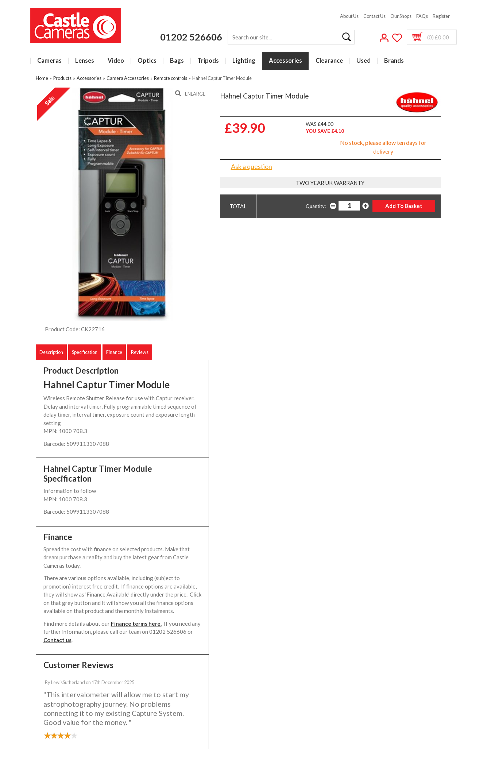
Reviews (139, 352)
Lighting (243, 61)
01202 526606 (191, 36)
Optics (147, 61)
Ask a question (251, 166)
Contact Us (374, 16)
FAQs (422, 16)
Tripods (208, 61)
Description (51, 352)
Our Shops (400, 16)
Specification (84, 352)
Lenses (84, 61)
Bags (177, 61)
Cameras (49, 61)
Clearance (329, 61)
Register (441, 16)
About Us (349, 16)
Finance (114, 352)
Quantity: (316, 206)
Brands (394, 61)
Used (363, 61)
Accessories (285, 61)
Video (116, 61)
